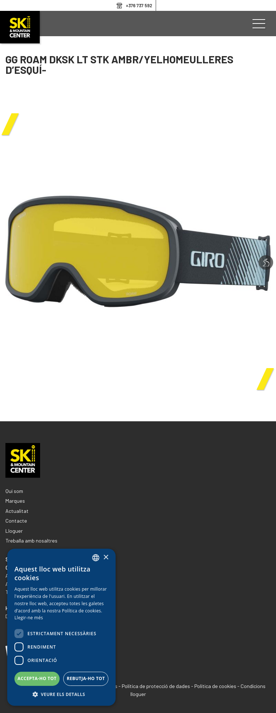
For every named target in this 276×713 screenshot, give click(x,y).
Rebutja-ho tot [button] (86, 678)
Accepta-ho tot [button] (37, 678)
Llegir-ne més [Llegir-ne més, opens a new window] (28, 618)
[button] (61, 695)
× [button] (105, 557)
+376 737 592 (139, 5)
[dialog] (61, 627)
